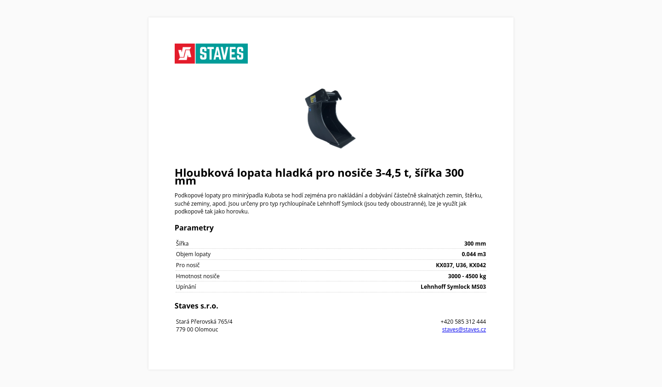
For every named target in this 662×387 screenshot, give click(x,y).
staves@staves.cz (464, 329)
